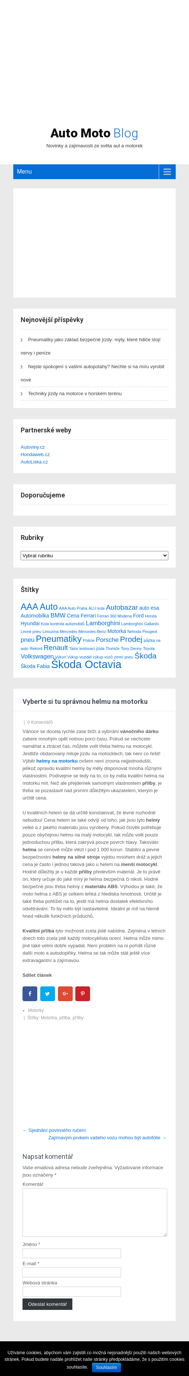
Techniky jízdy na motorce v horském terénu (75, 393)
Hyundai (30, 623)
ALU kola (96, 608)
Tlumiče (113, 648)
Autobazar (122, 607)
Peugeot (149, 631)
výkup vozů (103, 657)
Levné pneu (31, 631)
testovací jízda (91, 648)
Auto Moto (94, 133)
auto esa (149, 608)
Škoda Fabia (35, 666)
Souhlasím (106, 1367)
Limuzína (50, 631)
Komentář (33, 1184)
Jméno (31, 1253)
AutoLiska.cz (34, 462)
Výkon (60, 657)
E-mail (31, 1272)
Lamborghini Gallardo (140, 624)
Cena (73, 616)
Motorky (36, 1010)
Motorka (116, 631)
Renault (56, 647)
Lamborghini (103, 623)
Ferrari (88, 616)
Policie (88, 640)
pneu (27, 639)
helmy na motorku (57, 761)
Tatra (73, 648)
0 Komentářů (40, 722)
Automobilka (35, 616)
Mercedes (68, 631)
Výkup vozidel (79, 657)
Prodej (131, 639)
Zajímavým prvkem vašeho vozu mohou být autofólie (107, 1137)
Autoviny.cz (33, 447)
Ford (138, 616)
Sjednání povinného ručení (54, 1130)
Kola (45, 624)
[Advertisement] (94, 72)
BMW (58, 615)
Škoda (146, 655)
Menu (24, 171)
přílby (78, 1017)
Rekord (36, 648)
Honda (151, 616)
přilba (64, 1017)
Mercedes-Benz (92, 631)
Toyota (148, 648)
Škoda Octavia (86, 664)
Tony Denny (131, 648)
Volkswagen (37, 656)
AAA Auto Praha (73, 608)
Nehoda (134, 631)
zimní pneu (123, 657)
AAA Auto (39, 607)
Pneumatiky (59, 639)
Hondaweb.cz (35, 454)
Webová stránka (40, 1291)
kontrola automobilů (67, 624)
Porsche (107, 639)
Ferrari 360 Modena (114, 616)
